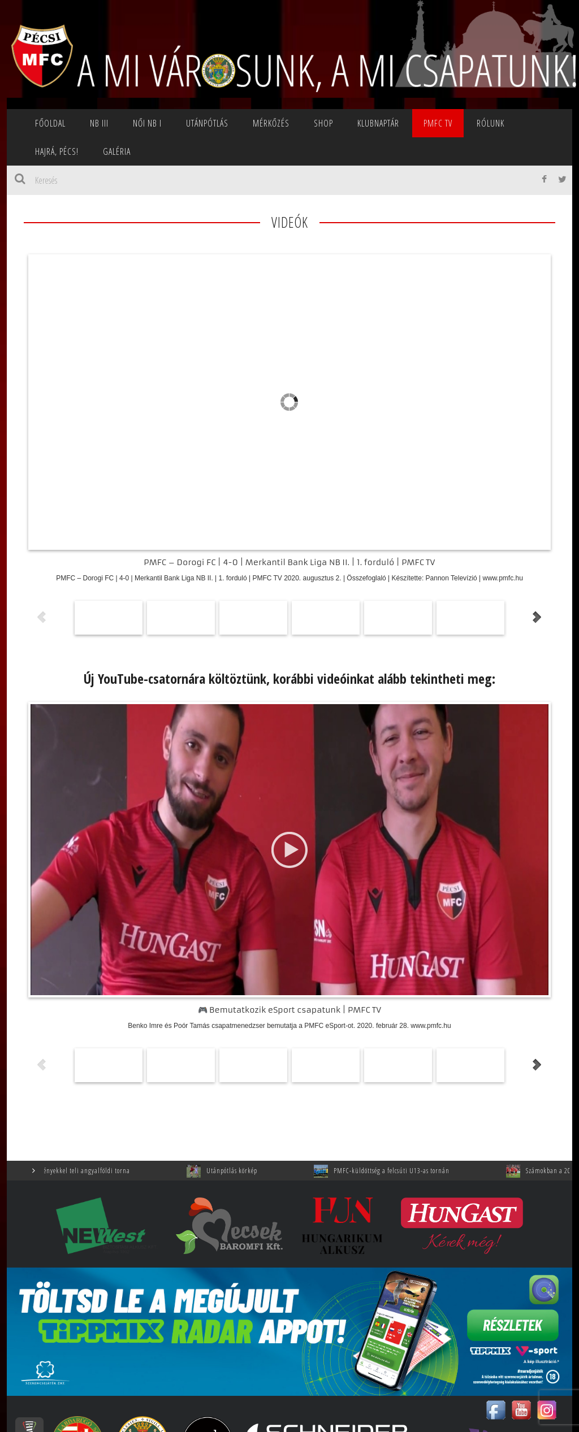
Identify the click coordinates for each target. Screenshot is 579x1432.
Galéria (117, 151)
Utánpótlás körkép (273, 1170)
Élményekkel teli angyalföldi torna (123, 1170)
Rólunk (490, 123)
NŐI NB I (147, 123)
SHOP (323, 123)
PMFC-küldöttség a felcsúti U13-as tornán (433, 1170)
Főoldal (50, 123)
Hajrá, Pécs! (57, 151)
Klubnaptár (378, 123)
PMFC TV (438, 123)
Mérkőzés (271, 123)
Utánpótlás (207, 123)
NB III (99, 123)
